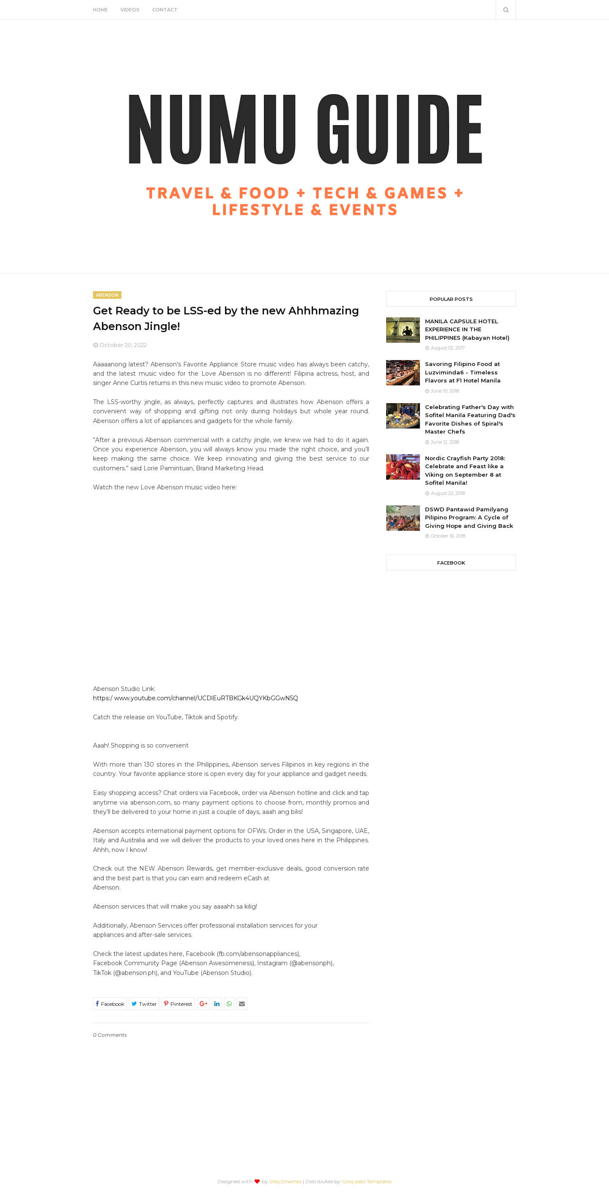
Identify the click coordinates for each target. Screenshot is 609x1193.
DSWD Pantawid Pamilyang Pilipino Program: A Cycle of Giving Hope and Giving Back (469, 517)
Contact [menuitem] (165, 10)
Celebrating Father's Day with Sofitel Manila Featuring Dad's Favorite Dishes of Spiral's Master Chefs (470, 419)
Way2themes (285, 1181)
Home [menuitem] (100, 10)
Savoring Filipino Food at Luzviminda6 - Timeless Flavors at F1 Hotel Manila (463, 372)
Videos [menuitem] (130, 10)
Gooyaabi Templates (367, 1181)
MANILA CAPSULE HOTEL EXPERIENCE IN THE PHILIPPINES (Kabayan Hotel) (467, 329)
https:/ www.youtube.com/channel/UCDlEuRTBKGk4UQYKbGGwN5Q (195, 698)
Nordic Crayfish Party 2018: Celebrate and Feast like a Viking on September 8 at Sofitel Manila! (465, 470)
